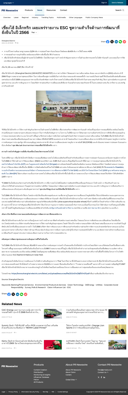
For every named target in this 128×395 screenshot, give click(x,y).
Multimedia (61, 17)
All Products (38, 382)
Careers (68, 375)
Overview (7, 17)
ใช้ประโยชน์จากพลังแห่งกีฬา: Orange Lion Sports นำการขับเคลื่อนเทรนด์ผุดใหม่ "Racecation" (85, 326)
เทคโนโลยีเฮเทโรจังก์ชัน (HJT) (13, 164)
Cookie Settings (63, 392)
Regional (25, 17)
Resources (51, 10)
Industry (35, 17)
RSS (53, 392)
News (39, 10)
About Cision (70, 372)
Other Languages (75, 17)
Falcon (36, 380)
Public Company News (94, 17)
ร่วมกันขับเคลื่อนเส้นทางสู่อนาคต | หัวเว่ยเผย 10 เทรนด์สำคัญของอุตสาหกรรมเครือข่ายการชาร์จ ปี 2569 (86, 311)
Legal (3, 392)
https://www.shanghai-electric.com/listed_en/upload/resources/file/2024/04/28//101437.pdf (50, 274)
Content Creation (40, 370)
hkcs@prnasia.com (105, 370)
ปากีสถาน (69, 208)
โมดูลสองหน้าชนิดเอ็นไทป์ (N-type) (43, 164)
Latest (16, 17)
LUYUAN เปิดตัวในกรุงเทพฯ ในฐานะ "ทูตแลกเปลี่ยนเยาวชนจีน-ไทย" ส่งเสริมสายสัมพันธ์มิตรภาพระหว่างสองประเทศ (86, 342)
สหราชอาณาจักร (94, 208)
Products (29, 10)
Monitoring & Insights (42, 375)
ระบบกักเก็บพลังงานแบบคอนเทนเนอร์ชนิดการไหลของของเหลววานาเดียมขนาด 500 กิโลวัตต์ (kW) (40, 170)
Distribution (38, 372)
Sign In (104, 3)
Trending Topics (47, 17)
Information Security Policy (30, 392)
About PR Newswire (76, 364)
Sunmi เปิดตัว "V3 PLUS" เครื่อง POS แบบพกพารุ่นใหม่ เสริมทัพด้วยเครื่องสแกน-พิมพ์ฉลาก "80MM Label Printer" (30, 326)
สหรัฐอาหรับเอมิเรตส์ (57, 208)
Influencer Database (41, 377)
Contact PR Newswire (109, 364)
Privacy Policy (13, 392)
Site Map (45, 392)
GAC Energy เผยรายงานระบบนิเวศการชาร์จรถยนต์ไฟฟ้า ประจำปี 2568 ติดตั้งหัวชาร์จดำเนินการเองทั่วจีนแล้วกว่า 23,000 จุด (21, 311)
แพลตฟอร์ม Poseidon (115, 167)
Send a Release (117, 3)
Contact (63, 10)
